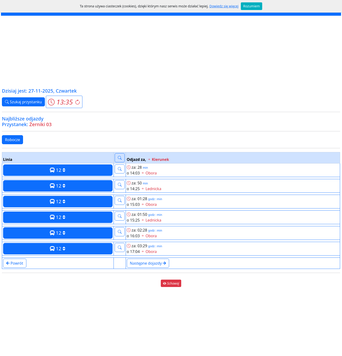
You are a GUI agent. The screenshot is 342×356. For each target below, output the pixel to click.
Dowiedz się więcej (223, 6)
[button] (64, 102)
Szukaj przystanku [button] (23, 101)
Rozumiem (251, 6)
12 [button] (58, 170)
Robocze (12, 139)
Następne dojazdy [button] (148, 263)
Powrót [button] (14, 263)
